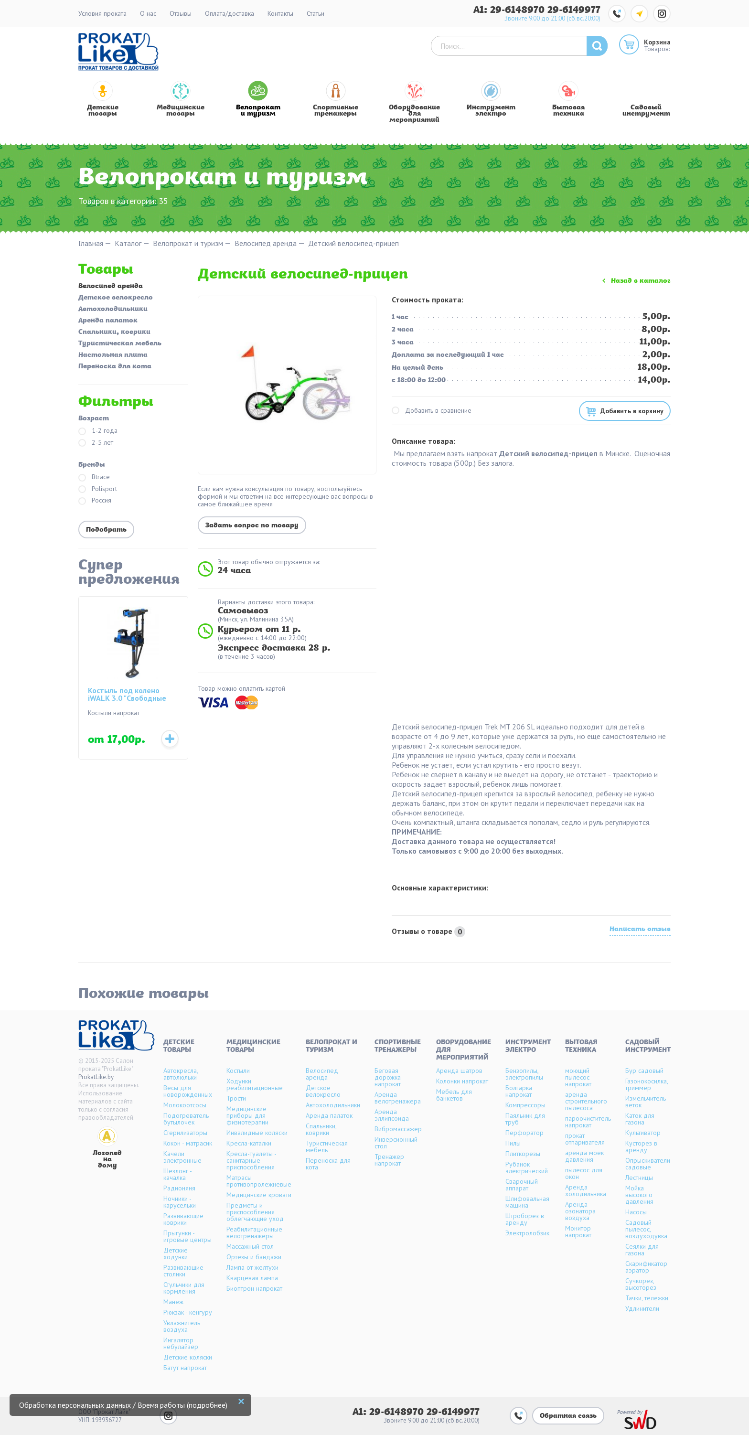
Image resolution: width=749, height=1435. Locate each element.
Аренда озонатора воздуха (580, 1211)
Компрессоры (525, 1105)
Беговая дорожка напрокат (387, 1077)
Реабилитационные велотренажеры (254, 1232)
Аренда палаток (108, 321)
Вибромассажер (398, 1128)
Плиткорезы (522, 1153)
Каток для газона (639, 1118)
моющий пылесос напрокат (578, 1077)
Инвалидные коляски (257, 1132)
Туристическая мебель (119, 344)
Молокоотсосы (184, 1105)
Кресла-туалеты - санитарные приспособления (251, 1160)
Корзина (657, 42)
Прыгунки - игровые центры (187, 1236)
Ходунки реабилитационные (254, 1084)
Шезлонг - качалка (177, 1174)
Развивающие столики (183, 1270)
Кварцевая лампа (252, 1277)
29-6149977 (573, 10)
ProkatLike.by (96, 1077)
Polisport (97, 489)
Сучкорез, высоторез (640, 1284)
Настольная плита (113, 355)
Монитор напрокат (578, 1231)
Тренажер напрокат (389, 1160)
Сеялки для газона (642, 1249)
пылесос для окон (583, 1173)
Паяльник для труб (525, 1118)
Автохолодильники (113, 309)
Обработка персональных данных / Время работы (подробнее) (123, 1405)
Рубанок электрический (526, 1167)
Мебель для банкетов (454, 1095)
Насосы (636, 1212)
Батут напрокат (185, 1367)
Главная (90, 243)
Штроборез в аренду (524, 1219)
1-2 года (98, 431)
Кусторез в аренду (641, 1146)
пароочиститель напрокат (588, 1121)
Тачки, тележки (646, 1298)
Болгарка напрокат (518, 1091)
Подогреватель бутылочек (186, 1118)
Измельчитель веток (645, 1101)
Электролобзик (527, 1233)
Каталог (128, 243)
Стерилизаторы (185, 1132)
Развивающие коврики (183, 1219)
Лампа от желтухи (252, 1267)
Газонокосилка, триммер (646, 1084)
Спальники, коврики (114, 332)
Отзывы (181, 13)
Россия (94, 501)
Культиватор (643, 1132)
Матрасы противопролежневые (258, 1181)
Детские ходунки (175, 1253)
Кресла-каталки (248, 1143)
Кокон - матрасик (187, 1143)
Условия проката (102, 13)
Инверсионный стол (395, 1142)
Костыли (238, 1070)
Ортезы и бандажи (253, 1256)
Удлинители (642, 1308)
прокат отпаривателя (585, 1139)
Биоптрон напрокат (254, 1288)
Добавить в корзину (631, 411)
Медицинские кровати (258, 1194)
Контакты (280, 13)
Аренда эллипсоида (391, 1115)
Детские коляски (187, 1357)
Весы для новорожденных (187, 1091)
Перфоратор (524, 1132)
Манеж (173, 1301)
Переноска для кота (114, 367)
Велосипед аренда (266, 243)
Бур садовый (644, 1070)
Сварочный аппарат (521, 1184)
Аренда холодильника (585, 1190)
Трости (236, 1098)
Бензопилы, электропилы (524, 1074)
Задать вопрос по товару (252, 525)
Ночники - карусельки (179, 1202)
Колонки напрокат (462, 1081)
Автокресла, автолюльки (180, 1074)
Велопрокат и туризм (188, 243)
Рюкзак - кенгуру (187, 1312)
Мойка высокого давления (639, 1195)
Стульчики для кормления (183, 1288)
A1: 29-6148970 (510, 10)
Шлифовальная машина (527, 1202)
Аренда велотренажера (397, 1097)
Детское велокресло (115, 298)
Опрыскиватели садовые (647, 1163)
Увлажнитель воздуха (181, 1326)
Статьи (315, 13)
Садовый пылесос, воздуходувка (646, 1229)
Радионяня (179, 1188)
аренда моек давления (584, 1156)
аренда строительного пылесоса (586, 1101)
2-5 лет (95, 443)
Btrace (94, 477)
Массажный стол (250, 1246)
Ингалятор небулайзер (180, 1343)
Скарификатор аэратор (646, 1267)
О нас (148, 13)
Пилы (513, 1143)
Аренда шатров (459, 1070)
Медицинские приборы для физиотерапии (247, 1115)
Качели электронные (182, 1157)
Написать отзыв (640, 930)
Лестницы (639, 1177)
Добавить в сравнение (431, 411)
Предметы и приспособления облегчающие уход (255, 1212)
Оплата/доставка (229, 13)
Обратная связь (568, 1416)
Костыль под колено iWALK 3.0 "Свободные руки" (127, 694)
